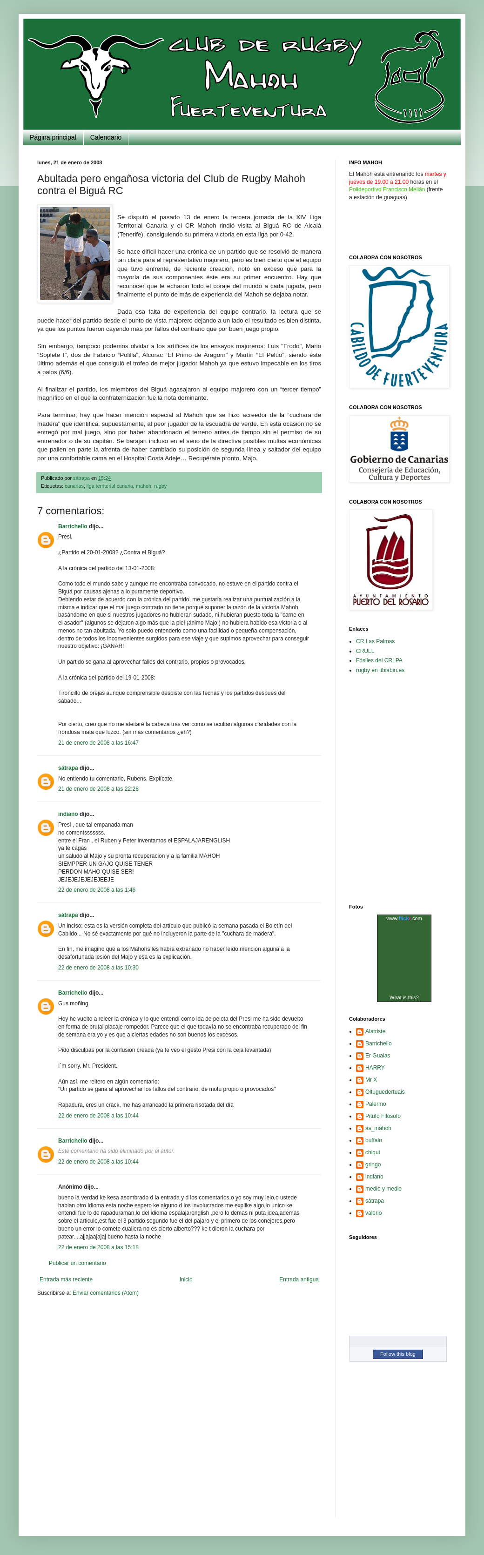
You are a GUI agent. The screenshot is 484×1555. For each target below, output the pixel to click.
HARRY (375, 1067)
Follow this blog (398, 1354)
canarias (74, 486)
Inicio (186, 1279)
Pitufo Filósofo (383, 1116)
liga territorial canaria (110, 486)
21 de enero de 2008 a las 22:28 (98, 789)
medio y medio (383, 1188)
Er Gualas (377, 1055)
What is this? (404, 997)
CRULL (365, 651)
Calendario (106, 137)
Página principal (53, 137)
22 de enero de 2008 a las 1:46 (96, 890)
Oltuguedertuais (385, 1092)
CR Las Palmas (375, 641)
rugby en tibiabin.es (380, 670)
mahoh (143, 486)
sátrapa (68, 768)
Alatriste (375, 1031)
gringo (373, 1164)
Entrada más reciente (66, 1279)
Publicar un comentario (77, 1263)
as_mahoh (378, 1128)
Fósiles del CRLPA (379, 660)
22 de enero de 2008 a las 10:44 (98, 1115)
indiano (68, 814)
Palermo (375, 1104)
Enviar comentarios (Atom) (106, 1293)
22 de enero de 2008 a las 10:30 (98, 967)
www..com (404, 918)
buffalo (373, 1140)
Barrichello (72, 526)
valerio (373, 1213)
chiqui (372, 1152)
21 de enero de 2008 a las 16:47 (98, 743)
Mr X (371, 1080)
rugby (160, 486)
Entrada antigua (299, 1279)
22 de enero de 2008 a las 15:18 (98, 1247)
